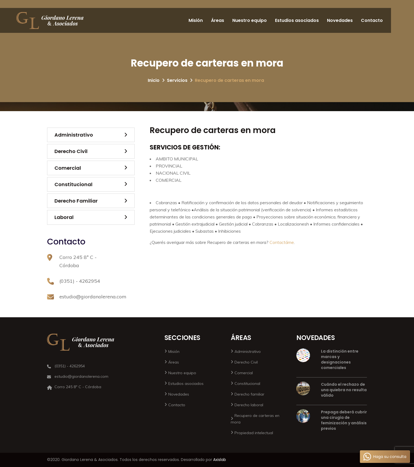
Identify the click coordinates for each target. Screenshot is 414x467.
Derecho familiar (249, 394)
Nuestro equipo (249, 20)
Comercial (67, 168)
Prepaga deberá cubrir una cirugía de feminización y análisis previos (344, 420)
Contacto (372, 20)
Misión (196, 20)
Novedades (340, 20)
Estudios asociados (297, 20)
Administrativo (73, 134)
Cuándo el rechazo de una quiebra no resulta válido (344, 390)
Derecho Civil (71, 151)
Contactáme (282, 242)
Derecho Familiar (76, 200)
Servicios (177, 80)
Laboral (64, 217)
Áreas (217, 20)
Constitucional (73, 184)
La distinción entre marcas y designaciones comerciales (339, 359)
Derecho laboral (248, 404)
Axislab (219, 459)
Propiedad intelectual (253, 432)
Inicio (154, 80)
